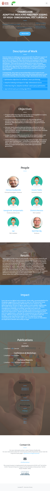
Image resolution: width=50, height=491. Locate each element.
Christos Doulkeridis (40, 26)
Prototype (25, 410)
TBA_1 (25, 421)
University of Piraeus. (41, 27)
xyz (13, 231)
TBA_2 (25, 423)
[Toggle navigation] (46, 3)
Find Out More (25, 33)
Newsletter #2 (25, 389)
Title (12, 348)
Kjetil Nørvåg (37, 231)
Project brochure (25, 400)
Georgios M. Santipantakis (13, 211)
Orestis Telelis (37, 190)
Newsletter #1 (25, 388)
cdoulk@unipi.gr (25, 462)
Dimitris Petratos (36, 211)
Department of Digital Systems (24, 27)
